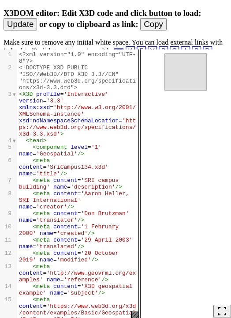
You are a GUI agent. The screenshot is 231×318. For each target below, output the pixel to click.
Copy (153, 24)
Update (20, 24)
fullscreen (222, 311)
